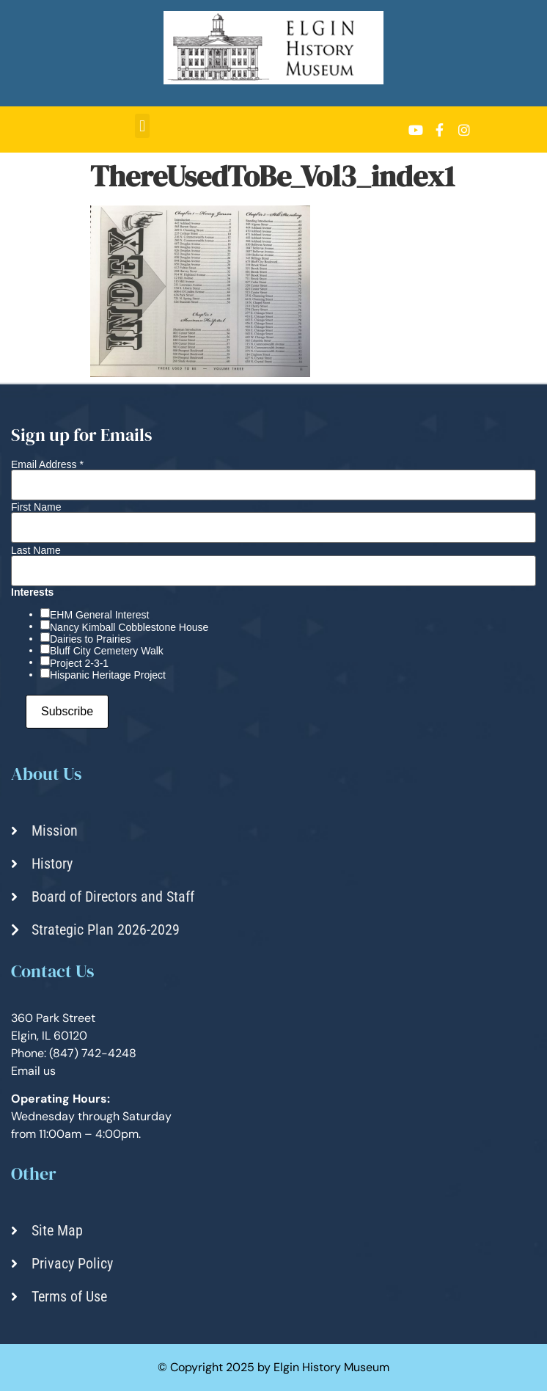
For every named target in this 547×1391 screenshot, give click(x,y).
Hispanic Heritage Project (108, 675)
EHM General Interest (99, 615)
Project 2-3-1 (79, 663)
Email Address (47, 464)
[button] (142, 126)
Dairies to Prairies (90, 639)
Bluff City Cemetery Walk (107, 651)
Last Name (36, 550)
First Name (36, 507)
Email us (33, 1070)
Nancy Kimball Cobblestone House (129, 627)
